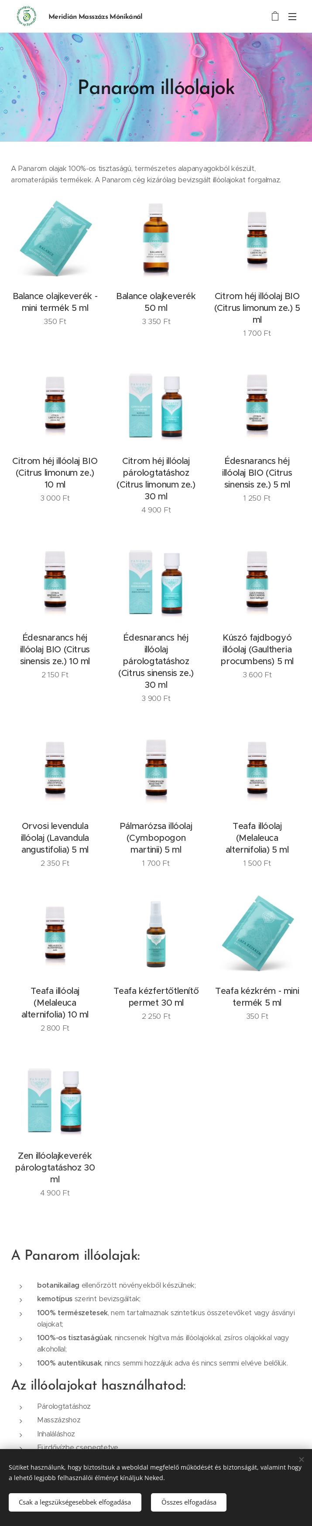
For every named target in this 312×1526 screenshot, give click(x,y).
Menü (292, 16)
